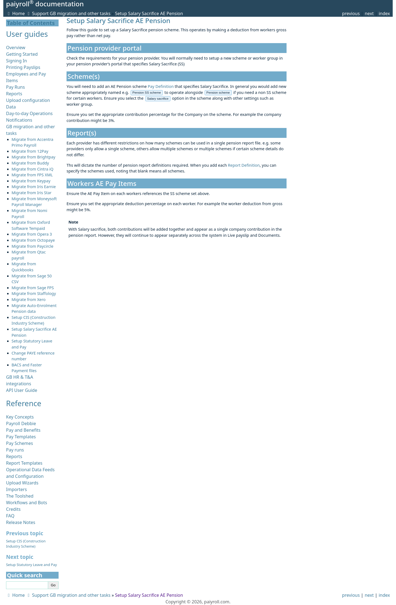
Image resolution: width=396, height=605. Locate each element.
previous (351, 13)
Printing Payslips (23, 67)
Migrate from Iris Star (31, 192)
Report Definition (244, 165)
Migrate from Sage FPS (33, 287)
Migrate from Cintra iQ (32, 169)
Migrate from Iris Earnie (34, 186)
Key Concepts (20, 417)
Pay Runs (15, 87)
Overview (15, 47)
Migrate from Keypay (31, 180)
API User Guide (21, 390)
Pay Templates (21, 437)
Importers (16, 489)
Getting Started (22, 54)
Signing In (16, 61)
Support (37, 13)
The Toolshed (20, 496)
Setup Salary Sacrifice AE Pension (149, 13)
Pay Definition (161, 86)
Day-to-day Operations (29, 113)
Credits (13, 509)
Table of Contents (31, 23)
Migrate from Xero (29, 299)
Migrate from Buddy (30, 163)
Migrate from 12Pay (30, 151)
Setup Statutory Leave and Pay (31, 564)
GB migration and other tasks (80, 13)
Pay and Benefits (23, 430)
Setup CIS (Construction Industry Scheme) (26, 544)
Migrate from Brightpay (33, 157)
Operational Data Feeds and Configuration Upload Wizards (30, 476)
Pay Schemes (19, 443)
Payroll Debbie (21, 423)
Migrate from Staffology (34, 293)
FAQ (10, 516)
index (384, 13)
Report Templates (24, 463)
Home (15, 13)
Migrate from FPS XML (32, 174)
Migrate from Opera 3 (32, 234)
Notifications (19, 120)
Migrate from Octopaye (33, 240)
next (369, 13)
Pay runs (15, 450)
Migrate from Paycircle (32, 246)
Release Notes (20, 522)
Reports (14, 94)
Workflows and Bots (26, 503)
